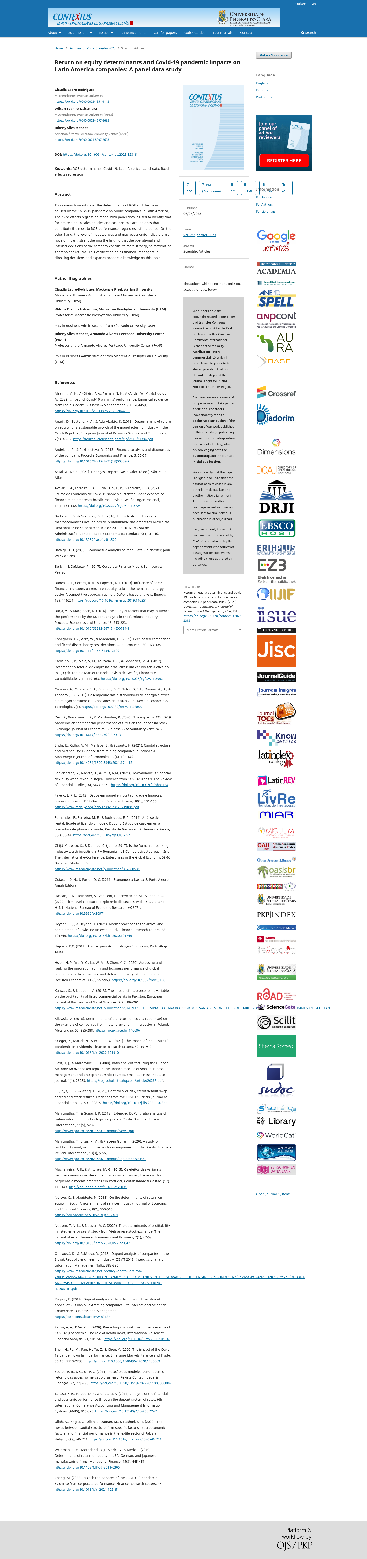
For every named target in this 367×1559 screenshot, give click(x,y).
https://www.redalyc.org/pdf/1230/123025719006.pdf (97, 807)
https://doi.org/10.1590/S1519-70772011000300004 (130, 1383)
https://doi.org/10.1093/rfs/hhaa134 (139, 785)
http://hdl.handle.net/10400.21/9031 (98, 1187)
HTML (248, 191)
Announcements (133, 32)
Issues (104, 32)
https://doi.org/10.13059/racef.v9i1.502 (86, 539)
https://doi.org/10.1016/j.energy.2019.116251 (111, 600)
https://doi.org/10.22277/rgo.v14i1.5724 (109, 505)
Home (59, 48)
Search (308, 32)
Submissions (78, 32)
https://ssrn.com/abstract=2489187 (82, 1316)
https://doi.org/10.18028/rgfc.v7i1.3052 (132, 678)
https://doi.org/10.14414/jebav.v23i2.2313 (88, 735)
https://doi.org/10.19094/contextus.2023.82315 (100, 154)
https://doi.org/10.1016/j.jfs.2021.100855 (135, 1103)
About (53, 32)
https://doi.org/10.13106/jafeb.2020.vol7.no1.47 (92, 1243)
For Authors (264, 204)
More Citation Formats (202, 630)
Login (315, 3)
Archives (75, 48)
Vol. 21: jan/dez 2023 (101, 48)
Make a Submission (273, 55)
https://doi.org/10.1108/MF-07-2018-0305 (87, 1467)
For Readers (264, 197)
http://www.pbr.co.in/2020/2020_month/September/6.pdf (100, 1159)
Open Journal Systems (273, 1194)
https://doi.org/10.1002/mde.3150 (138, 980)
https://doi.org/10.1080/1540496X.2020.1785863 (122, 1361)
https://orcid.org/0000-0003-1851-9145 (82, 101)
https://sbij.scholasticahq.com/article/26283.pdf (125, 1080)
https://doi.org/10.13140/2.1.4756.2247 (126, 1411)
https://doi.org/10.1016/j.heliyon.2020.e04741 (125, 1439)
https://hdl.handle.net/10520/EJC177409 (86, 1215)
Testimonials (223, 32)
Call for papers (165, 32)
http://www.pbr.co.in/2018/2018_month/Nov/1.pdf (94, 1131)
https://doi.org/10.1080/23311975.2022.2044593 (92, 411)
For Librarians (265, 211)
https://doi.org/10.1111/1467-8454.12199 (87, 650)
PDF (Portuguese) (211, 188)
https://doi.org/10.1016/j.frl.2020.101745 (100, 935)
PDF (189, 191)
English (262, 83)
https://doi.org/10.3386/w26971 (80, 913)
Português (264, 97)
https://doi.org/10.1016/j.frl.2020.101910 (87, 1052)
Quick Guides (194, 32)
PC (233, 191)
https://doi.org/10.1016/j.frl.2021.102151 (87, 1489)
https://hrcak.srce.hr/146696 (117, 1030)
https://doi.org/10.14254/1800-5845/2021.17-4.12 (93, 762)
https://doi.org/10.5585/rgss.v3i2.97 (101, 835)
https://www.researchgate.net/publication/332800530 (97, 869)
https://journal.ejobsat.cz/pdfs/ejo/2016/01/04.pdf (113, 439)
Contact (246, 32)
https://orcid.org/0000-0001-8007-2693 (82, 139)
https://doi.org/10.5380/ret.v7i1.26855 (112, 706)
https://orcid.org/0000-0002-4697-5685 (82, 120)
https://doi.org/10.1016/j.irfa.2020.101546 (137, 1339)
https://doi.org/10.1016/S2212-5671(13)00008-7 (92, 461)
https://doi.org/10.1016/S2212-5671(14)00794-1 (92, 628)
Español (262, 90)
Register (300, 3)
